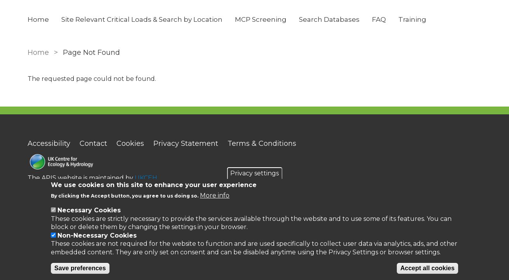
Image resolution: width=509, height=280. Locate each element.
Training (412, 19)
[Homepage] (92, 163)
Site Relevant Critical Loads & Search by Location (141, 19)
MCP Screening (261, 19)
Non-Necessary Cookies (97, 235)
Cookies (130, 143)
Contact (93, 143)
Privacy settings (254, 173)
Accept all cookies (427, 268)
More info (214, 195)
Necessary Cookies (89, 210)
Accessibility (49, 143)
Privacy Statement (185, 143)
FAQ (379, 19)
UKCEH (146, 178)
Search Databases (329, 19)
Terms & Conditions (262, 143)
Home (38, 19)
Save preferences (80, 268)
